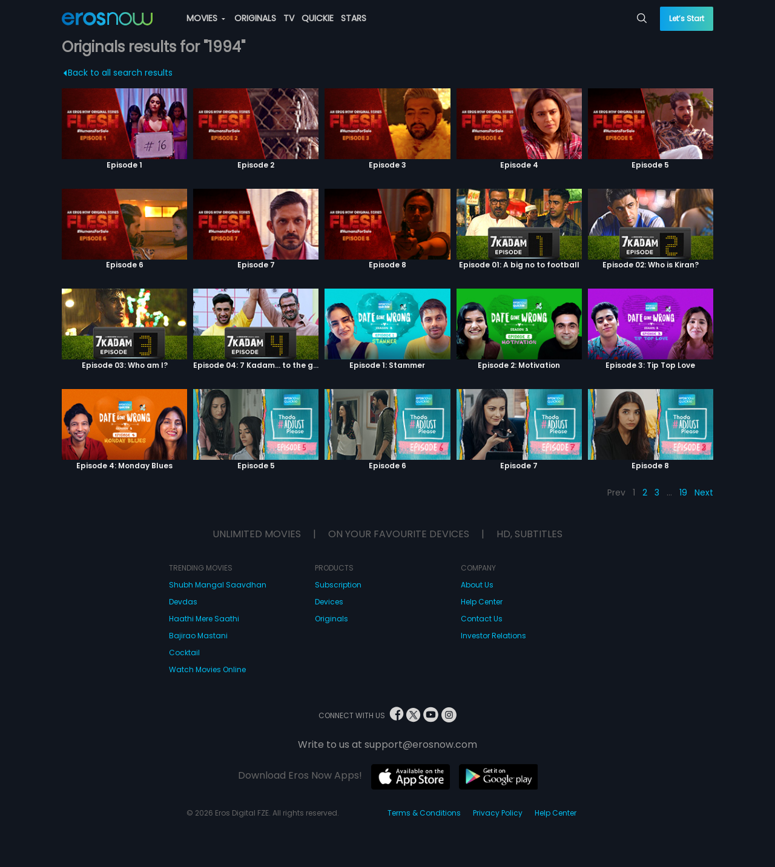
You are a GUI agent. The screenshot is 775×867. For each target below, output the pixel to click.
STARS (353, 18)
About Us (477, 585)
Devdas (183, 602)
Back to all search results (118, 73)
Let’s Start (686, 18)
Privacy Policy (498, 813)
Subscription (338, 585)
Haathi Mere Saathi (204, 618)
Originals (331, 618)
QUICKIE (318, 18)
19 (683, 492)
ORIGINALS (255, 18)
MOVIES (205, 18)
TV (288, 18)
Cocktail (184, 652)
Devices (329, 602)
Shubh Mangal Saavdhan (217, 585)
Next (703, 492)
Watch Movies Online (207, 669)
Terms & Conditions (424, 813)
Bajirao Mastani (198, 635)
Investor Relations (493, 635)
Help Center (482, 602)
